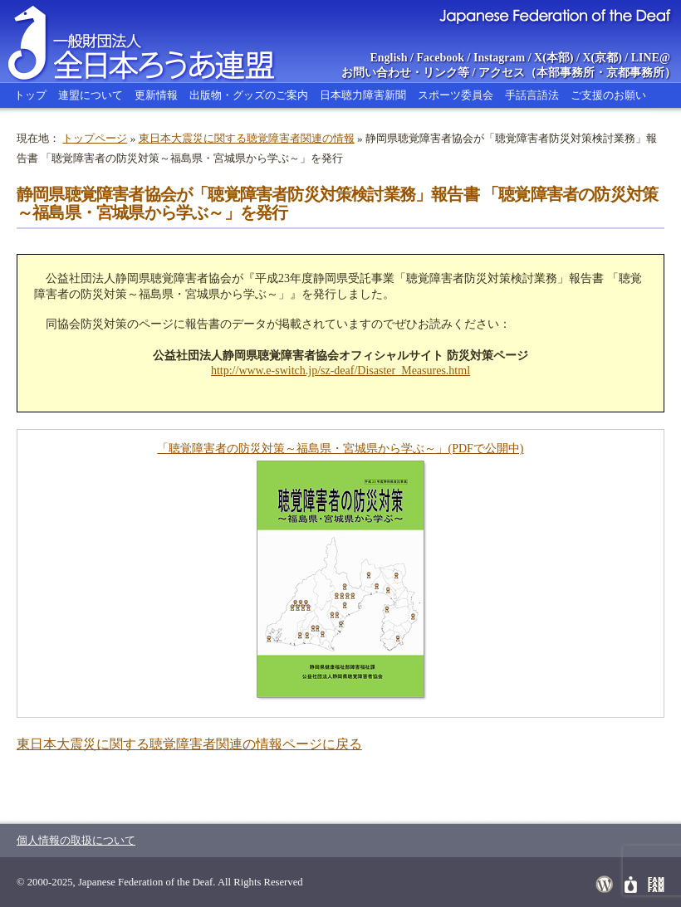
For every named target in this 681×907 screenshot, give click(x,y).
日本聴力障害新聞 (363, 95)
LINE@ (650, 57)
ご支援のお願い (608, 95)
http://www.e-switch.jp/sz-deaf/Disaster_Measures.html (340, 370)
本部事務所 (565, 72)
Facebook (441, 57)
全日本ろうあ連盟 (157, 41)
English (388, 57)
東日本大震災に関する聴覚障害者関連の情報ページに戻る (189, 744)
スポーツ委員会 (455, 95)
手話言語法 (532, 95)
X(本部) (553, 57)
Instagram (499, 57)
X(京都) (601, 57)
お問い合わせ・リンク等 (405, 72)
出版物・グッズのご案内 (248, 95)
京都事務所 (635, 72)
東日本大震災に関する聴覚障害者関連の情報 (247, 138)
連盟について (90, 95)
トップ (30, 95)
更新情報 (156, 95)
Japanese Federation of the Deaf (554, 15)
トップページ (94, 138)
